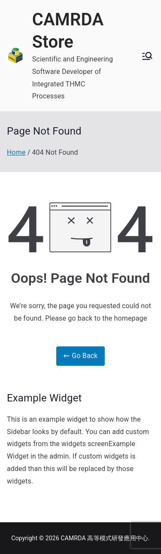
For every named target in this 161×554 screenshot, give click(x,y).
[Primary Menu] (147, 56)
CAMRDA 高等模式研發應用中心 (104, 538)
